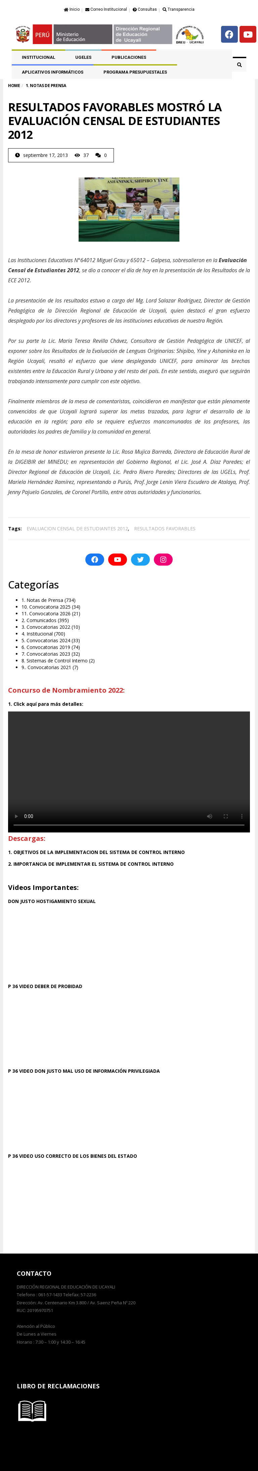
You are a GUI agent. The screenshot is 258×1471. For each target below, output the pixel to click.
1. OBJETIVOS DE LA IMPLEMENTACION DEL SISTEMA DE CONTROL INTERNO (96, 852)
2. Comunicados (39, 620)
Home (14, 85)
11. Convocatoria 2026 (46, 613)
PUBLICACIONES (129, 57)
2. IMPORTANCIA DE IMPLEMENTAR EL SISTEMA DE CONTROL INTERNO (91, 864)
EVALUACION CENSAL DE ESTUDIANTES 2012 (77, 528)
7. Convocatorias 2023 (46, 654)
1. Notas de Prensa (42, 600)
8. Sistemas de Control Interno (55, 660)
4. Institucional (37, 633)
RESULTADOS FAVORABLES (165, 528)
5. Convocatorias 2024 (46, 640)
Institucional (38, 57)
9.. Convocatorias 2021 (46, 667)
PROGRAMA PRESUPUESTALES (135, 72)
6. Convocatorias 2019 (46, 647)
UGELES (83, 57)
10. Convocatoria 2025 (46, 607)
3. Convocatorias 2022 (46, 627)
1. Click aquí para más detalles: (45, 704)
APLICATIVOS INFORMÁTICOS (52, 72)
